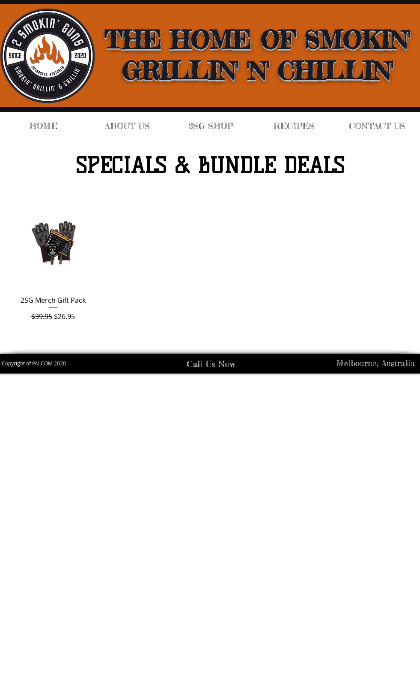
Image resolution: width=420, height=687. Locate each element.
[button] (211, 126)
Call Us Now (211, 364)
